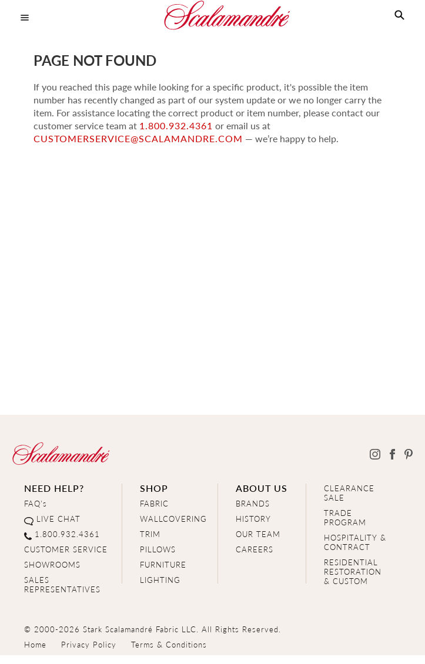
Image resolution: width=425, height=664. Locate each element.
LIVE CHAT (58, 518)
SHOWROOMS (52, 564)
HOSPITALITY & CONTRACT (355, 542)
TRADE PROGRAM (345, 517)
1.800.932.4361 (176, 125)
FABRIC (154, 503)
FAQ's (35, 503)
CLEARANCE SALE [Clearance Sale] (349, 492)
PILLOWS (158, 549)
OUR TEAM (258, 533)
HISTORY (253, 518)
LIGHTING (160, 579)
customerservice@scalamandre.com (138, 138)
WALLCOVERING (173, 518)
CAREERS (254, 549)
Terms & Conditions (169, 644)
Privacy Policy (88, 644)
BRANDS (253, 503)
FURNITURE (163, 564)
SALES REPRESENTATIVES (62, 584)
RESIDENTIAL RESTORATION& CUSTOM (353, 571)
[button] (399, 15)
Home (35, 644)
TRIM (150, 533)
